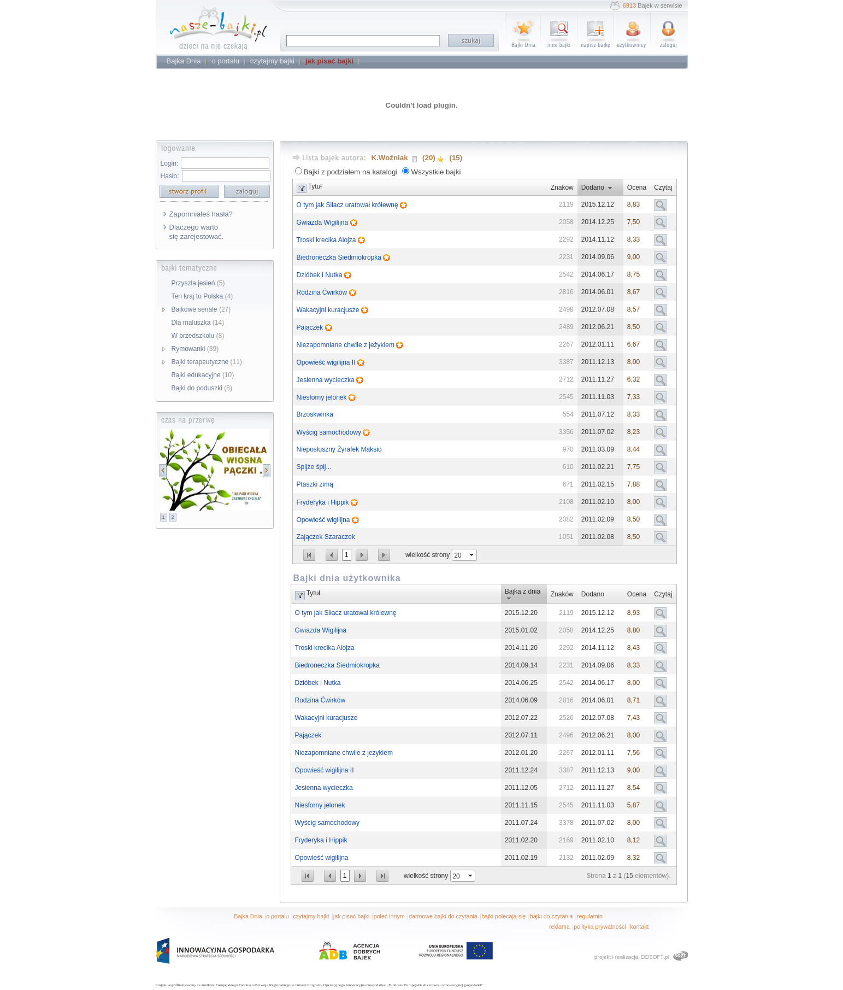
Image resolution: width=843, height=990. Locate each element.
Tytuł (315, 186)
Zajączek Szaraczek (326, 537)
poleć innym (389, 916)
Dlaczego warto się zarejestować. (196, 232)
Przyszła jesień (198, 283)
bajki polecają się (503, 916)
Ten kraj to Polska (202, 296)
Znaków (562, 187)
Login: (170, 163)
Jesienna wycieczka (326, 380)
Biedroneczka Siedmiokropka (340, 257)
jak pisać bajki (351, 916)
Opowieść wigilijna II (327, 362)
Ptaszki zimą (315, 484)
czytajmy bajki (311, 916)
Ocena (636, 187)
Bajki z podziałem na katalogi (351, 172)
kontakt (639, 926)
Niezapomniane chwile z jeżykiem (347, 345)
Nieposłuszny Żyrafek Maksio (339, 449)
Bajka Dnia (248, 916)
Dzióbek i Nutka (320, 275)
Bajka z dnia (522, 591)
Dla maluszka (198, 322)
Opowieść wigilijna (324, 520)
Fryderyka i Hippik (324, 502)
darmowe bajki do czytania (443, 916)
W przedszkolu (198, 335)
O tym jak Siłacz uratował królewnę (348, 205)
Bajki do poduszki (202, 388)
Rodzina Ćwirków (323, 292)
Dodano (592, 187)
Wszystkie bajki (436, 172)
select (472, 555)
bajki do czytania (551, 916)
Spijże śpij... (314, 467)
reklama (559, 926)
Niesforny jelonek (323, 397)
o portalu (277, 916)
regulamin (590, 916)
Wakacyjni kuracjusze (329, 310)
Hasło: (170, 176)
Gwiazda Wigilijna (323, 222)
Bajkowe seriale (201, 309)
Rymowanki (195, 349)
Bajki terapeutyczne (207, 362)
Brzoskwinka (315, 414)
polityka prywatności (600, 926)
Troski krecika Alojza (327, 240)
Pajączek (311, 327)
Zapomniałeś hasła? (201, 214)
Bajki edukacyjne (203, 375)
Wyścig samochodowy (330, 432)
